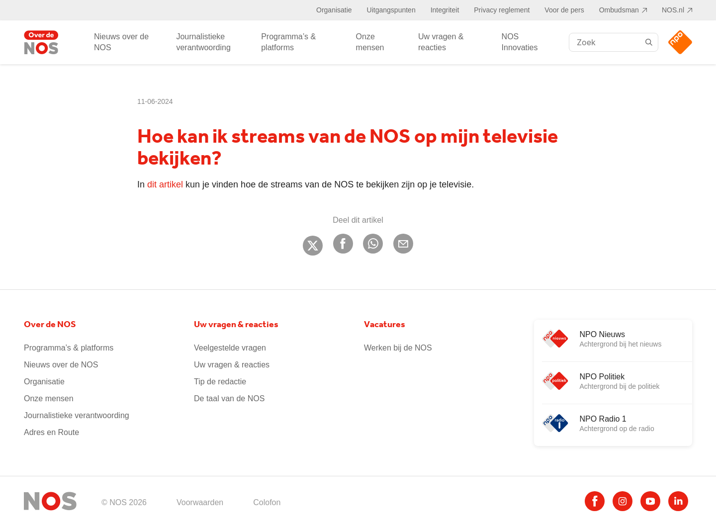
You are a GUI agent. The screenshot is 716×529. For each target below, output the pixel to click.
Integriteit (445, 10)
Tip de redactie (220, 381)
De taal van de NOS (229, 398)
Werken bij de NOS (398, 348)
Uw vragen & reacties (441, 42)
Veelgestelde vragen (230, 348)
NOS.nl (673, 10)
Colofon (266, 502)
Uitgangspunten (391, 10)
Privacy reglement (502, 10)
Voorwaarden (200, 502)
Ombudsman (619, 10)
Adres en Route (51, 432)
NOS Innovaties (520, 42)
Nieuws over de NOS (121, 42)
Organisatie (334, 10)
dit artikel (165, 184)
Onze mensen (370, 42)
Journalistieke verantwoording (203, 42)
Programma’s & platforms (288, 42)
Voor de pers (564, 10)
